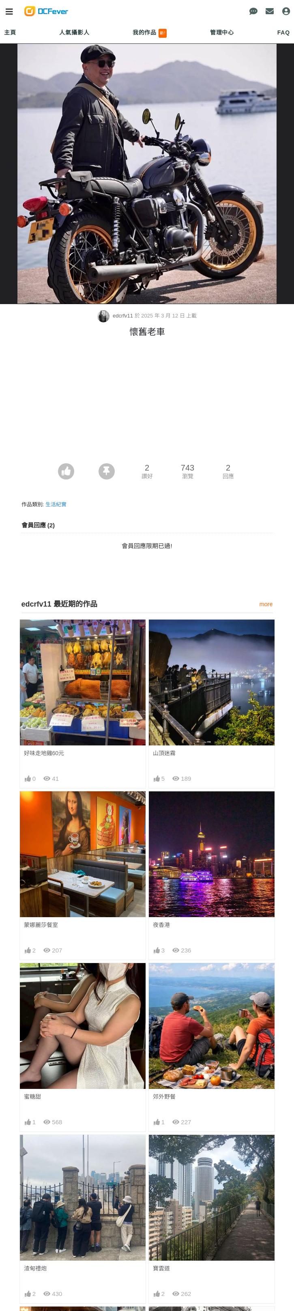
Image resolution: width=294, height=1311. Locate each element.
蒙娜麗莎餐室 (41, 925)
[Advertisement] (147, 402)
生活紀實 (56, 504)
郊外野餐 (164, 1096)
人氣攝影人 (74, 32)
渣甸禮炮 (35, 1268)
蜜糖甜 (32, 1096)
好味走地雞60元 (44, 753)
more (266, 604)
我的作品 (150, 33)
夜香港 (161, 925)
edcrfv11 (116, 316)
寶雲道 (161, 1268)
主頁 (10, 32)
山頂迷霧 (164, 753)
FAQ (283, 32)
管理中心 (222, 32)
